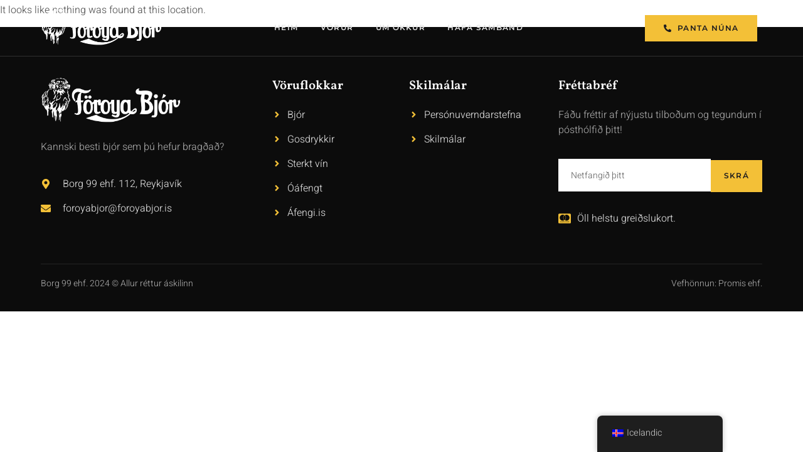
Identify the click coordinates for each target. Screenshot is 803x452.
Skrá (736, 175)
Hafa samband (486, 28)
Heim (286, 28)
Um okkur (400, 28)
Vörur (337, 28)
